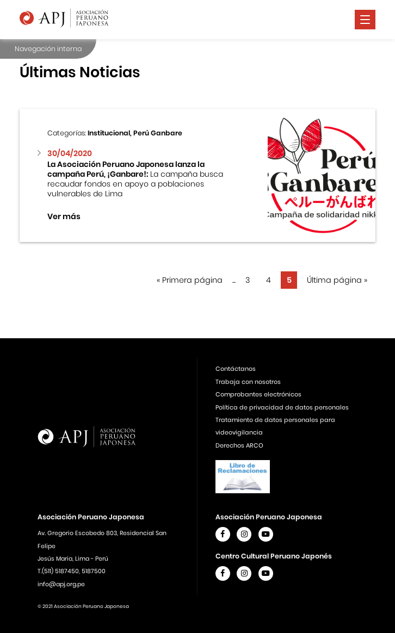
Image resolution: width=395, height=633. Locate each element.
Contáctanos (235, 368)
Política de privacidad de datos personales (282, 407)
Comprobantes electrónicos (258, 394)
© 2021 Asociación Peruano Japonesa (83, 606)
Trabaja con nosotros (248, 381)
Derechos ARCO (239, 445)
